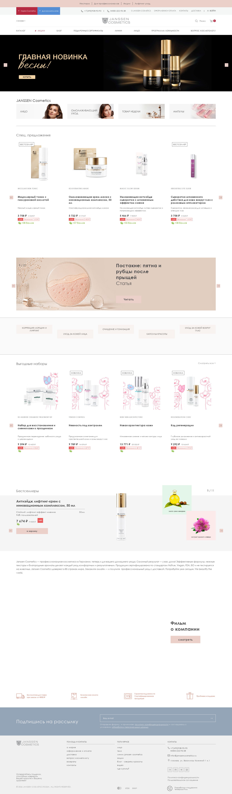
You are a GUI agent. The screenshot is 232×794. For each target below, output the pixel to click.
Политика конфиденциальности (183, 777)
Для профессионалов (106, 3)
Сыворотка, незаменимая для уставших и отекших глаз (191, 209)
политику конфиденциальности (152, 724)
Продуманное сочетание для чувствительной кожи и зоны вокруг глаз (88, 437)
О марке (71, 747)
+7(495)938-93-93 (92, 11)
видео (120, 765)
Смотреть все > (207, 363)
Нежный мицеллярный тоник (31, 208)
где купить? (123, 768)
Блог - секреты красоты (129, 761)
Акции (126, 3)
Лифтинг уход (142, 3)
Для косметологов (50, 11)
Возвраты (71, 761)
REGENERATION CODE (181, 417)
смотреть (185, 639)
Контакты (71, 765)
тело (119, 750)
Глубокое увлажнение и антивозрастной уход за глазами (191, 437)
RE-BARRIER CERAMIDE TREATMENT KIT (35, 417)
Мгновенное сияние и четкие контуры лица (141, 436)
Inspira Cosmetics (28, 11)
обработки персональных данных (130, 726)
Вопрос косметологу (78, 757)
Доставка (72, 754)
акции (120, 757)
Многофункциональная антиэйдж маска (89, 208)
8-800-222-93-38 (118, 11)
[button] (5, 65)
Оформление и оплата (79, 750)
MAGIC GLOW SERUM (130, 188)
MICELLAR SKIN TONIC (28, 188)
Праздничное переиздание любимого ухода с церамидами (39, 437)
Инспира (85, 3)
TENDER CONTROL (77, 417)
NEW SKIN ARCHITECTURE (131, 417)
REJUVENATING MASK (79, 188)
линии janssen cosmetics (129, 754)
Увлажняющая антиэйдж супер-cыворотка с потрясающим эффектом (141, 209)
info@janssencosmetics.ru (184, 755)
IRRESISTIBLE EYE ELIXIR (181, 188)
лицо (119, 747)
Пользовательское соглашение (183, 779)
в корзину (32, 530)
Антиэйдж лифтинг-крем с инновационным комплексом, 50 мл (45, 503)
